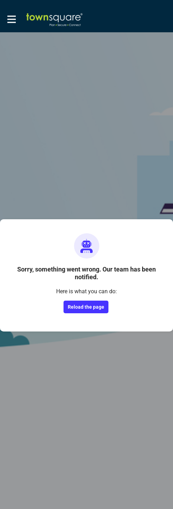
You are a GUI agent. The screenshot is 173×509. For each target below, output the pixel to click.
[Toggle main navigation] (11, 19)
